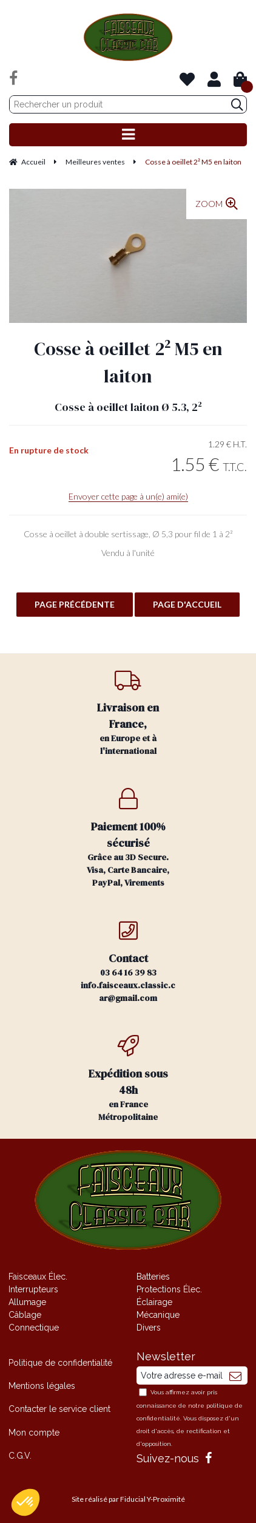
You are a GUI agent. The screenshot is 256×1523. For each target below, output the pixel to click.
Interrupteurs (33, 1289)
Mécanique (158, 1315)
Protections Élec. (169, 1289)
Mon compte (33, 1432)
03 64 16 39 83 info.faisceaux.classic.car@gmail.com (128, 962)
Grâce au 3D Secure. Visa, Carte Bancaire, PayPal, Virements (128, 838)
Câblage (24, 1315)
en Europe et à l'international (128, 713)
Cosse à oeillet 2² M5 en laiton (128, 362)
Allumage (27, 1302)
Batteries (153, 1276)
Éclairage (154, 1302)
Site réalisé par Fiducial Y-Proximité (128, 1499)
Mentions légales (41, 1386)
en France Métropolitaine (128, 1079)
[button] (25, 1502)
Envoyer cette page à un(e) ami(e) (128, 496)
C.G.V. (20, 1455)
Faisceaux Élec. (37, 1276)
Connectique (33, 1327)
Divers (148, 1327)
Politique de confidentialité (60, 1363)
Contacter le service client (59, 1409)
